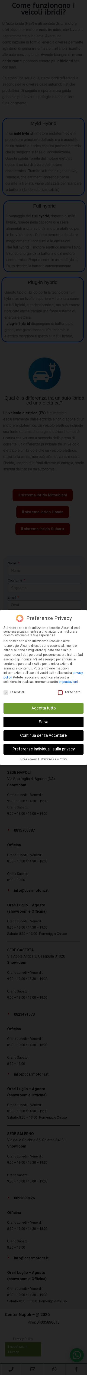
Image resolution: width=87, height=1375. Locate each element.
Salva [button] (43, 721)
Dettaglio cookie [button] (29, 759)
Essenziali (14, 692)
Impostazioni (68, 682)
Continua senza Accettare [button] (43, 735)
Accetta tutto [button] (44, 708)
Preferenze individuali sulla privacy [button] (44, 749)
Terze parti (69, 692)
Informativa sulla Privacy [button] (53, 759)
